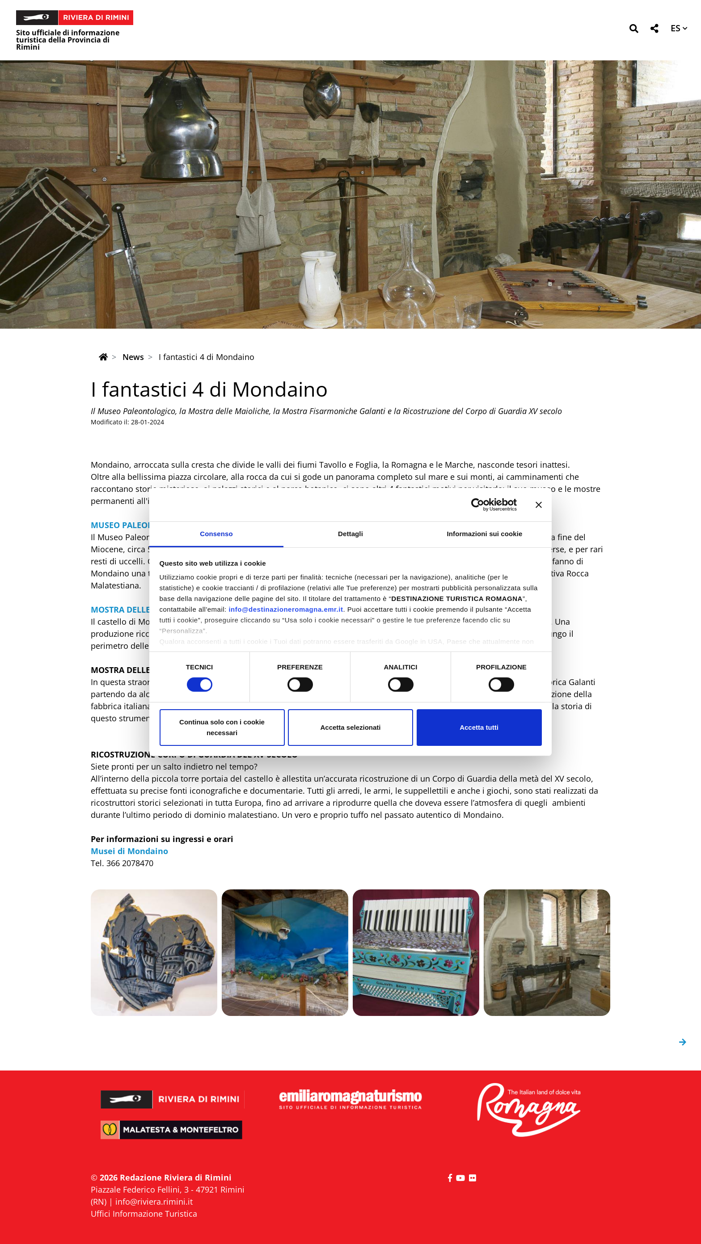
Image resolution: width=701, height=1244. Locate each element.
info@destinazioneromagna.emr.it (285, 609)
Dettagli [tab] (350, 533)
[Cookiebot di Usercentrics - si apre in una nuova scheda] (478, 504)
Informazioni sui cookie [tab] (485, 533)
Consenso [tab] (216, 533)
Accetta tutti (479, 727)
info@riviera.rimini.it (154, 1201)
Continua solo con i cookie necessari (222, 727)
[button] (633, 30)
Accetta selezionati (350, 727)
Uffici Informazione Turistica (144, 1213)
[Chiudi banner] (539, 504)
